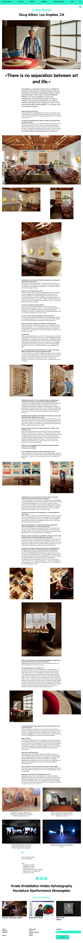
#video (45, 886)
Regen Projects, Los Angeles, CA (31, 871)
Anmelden (62, 937)
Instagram (4, 932)
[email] (68, 932)
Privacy (31, 935)
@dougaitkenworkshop (29, 866)
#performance (41, 890)
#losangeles (61, 890)
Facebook (4, 930)
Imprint (31, 933)
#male (16, 886)
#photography (61, 886)
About (72, 1)
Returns (31, 930)
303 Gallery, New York (28, 868)
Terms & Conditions (34, 932)
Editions (32, 1)
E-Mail (3, 929)
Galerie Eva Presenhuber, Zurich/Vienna (33, 869)
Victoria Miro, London (28, 872)
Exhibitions (44, 1)
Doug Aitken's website (28, 865)
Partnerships (32, 929)
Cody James (29, 858)
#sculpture (21, 890)
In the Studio (41, 10)
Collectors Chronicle (59, 1)
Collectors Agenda (7, 1)
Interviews (21, 1)
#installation (30, 886)
